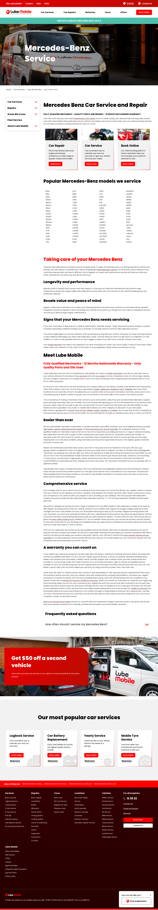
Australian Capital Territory (85, 823)
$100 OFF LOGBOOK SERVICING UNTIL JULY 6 (79, 20)
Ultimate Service (11, 819)
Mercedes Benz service (107, 269)
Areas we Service (130, 808)
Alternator (35, 809)
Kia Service (106, 812)
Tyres (108, 12)
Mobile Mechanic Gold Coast (105, 784)
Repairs (11, 108)
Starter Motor (36, 812)
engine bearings (55, 344)
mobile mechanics (115, 373)
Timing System (37, 816)
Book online (128, 164)
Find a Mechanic (136, 901)
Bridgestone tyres (60, 805)
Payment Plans (11, 873)
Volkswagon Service (109, 837)
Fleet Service (14, 120)
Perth (121, 389)
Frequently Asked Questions (15, 869)
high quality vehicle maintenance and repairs (62, 429)
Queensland (79, 805)
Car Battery (35, 801)
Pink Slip (8, 816)
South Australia (80, 809)
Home (8, 89)
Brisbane (114, 389)
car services (81, 376)
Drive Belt (34, 826)
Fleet (38, 3)
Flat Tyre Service (60, 801)
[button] (97, 624)
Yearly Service (10, 805)
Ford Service (106, 809)
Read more (55, 164)
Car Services (47, 12)
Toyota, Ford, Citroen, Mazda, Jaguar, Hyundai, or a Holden (93, 410)
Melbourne (105, 389)
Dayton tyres (59, 812)
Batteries (90, 12)
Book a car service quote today (56, 601)
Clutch (33, 830)
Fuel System (36, 837)
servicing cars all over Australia (104, 429)
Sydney (97, 389)
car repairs (100, 376)
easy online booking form (63, 519)
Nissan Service (107, 826)
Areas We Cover (16, 114)
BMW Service (107, 816)
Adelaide (128, 389)
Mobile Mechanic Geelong (32, 784)
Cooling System (37, 819)
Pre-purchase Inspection (14, 826)
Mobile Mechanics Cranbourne (80, 784)
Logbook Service (11, 801)
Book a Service (10, 798)
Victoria (77, 801)
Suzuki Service (107, 834)
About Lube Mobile (17, 125)
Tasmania (78, 816)
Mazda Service (107, 819)
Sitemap (127, 813)
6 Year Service (10, 812)
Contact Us (145, 3)
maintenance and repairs (84, 118)
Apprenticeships (11, 866)
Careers (29, 3)
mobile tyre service (139, 588)
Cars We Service (34, 89)
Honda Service (107, 801)
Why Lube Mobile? (14, 3)
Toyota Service (108, 823)
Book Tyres (58, 798)
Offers (123, 12)
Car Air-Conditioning (39, 823)
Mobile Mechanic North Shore (55, 784)
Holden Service (107, 798)
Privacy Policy (10, 876)
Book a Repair (36, 798)
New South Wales (81, 798)
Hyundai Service (108, 805)
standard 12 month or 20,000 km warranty (80, 580)
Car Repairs (70, 12)
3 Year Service (10, 809)
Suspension (35, 834)
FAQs (46, 3)
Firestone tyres (59, 809)
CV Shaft (34, 841)
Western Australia (81, 812)
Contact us (128, 804)
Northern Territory (81, 819)
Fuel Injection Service (13, 823)
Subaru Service (107, 830)
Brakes (33, 805)
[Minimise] (150, 895)
